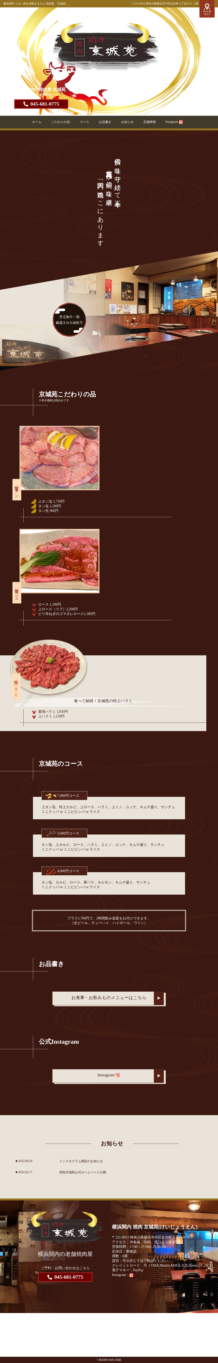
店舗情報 (149, 122)
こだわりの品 (60, 122)
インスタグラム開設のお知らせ (81, 1161)
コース (84, 122)
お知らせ (127, 122)
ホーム (37, 122)
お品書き (105, 122)
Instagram (174, 121)
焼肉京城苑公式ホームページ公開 (82, 1172)
